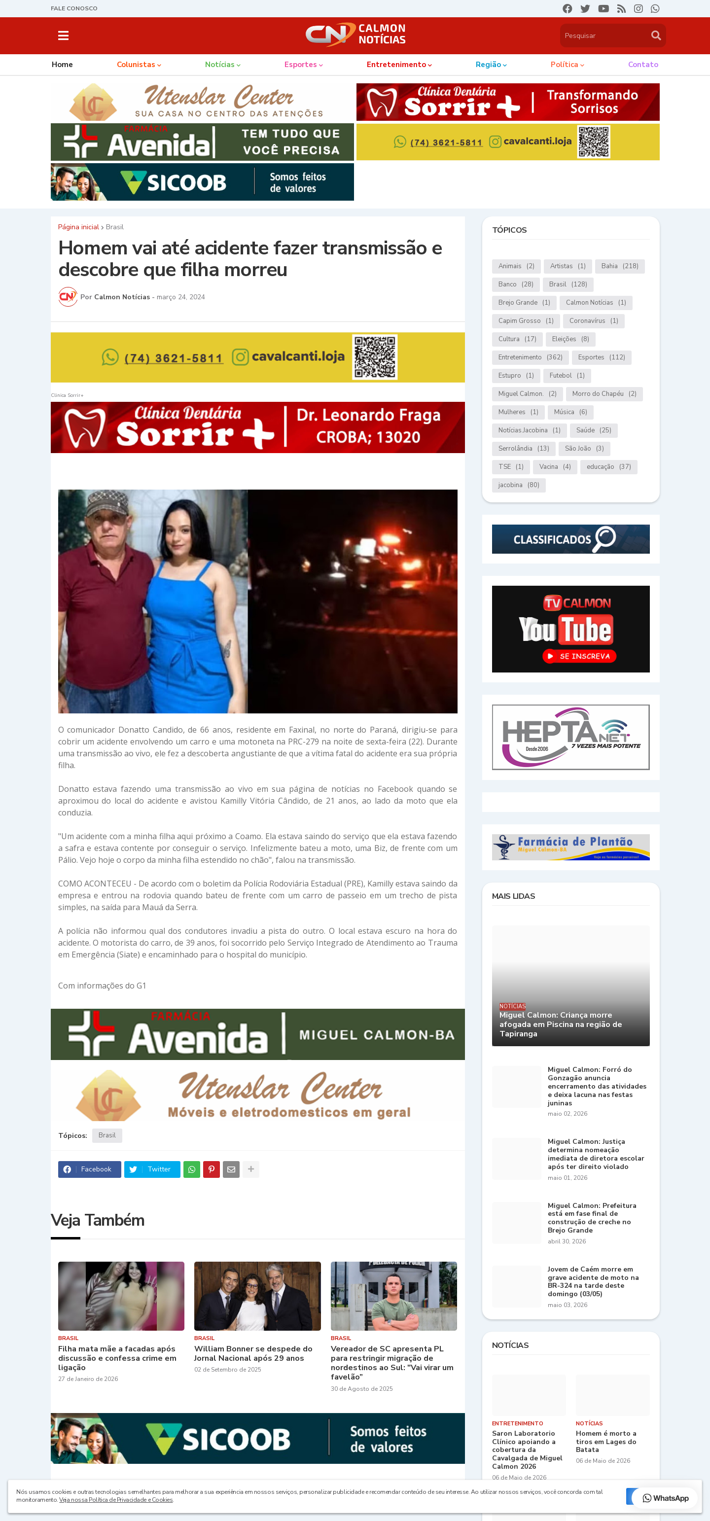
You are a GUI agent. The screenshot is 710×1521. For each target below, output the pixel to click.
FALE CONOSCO (74, 8)
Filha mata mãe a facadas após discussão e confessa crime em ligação (117, 1358)
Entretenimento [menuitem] (396, 65)
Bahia (620, 266)
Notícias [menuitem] (220, 65)
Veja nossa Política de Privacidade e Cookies (116, 1500)
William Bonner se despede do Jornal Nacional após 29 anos (253, 1353)
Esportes (601, 358)
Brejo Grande (524, 303)
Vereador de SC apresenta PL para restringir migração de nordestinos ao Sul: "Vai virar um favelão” (392, 1363)
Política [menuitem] (564, 65)
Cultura (517, 339)
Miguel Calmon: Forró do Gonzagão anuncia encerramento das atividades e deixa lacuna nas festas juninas (597, 1086)
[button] (63, 35)
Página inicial (78, 227)
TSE (511, 467)
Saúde (593, 431)
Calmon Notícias (596, 303)
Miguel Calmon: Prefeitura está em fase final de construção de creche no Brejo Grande (592, 1218)
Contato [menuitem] (643, 65)
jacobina (518, 485)
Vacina (555, 467)
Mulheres (518, 412)
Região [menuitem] (488, 65)
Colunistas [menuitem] (136, 65)
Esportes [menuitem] (300, 65)
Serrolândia (523, 449)
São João (584, 449)
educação (609, 467)
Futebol (567, 376)
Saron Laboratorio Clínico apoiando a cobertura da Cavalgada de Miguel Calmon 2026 (527, 1450)
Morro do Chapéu (604, 394)
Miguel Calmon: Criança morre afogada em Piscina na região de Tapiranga (560, 1025)
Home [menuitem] (62, 65)
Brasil (115, 227)
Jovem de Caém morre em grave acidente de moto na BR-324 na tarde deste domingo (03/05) (593, 1282)
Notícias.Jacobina (529, 431)
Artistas (568, 266)
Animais (516, 266)
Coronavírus (593, 321)
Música (570, 412)
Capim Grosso (526, 321)
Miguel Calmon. (527, 394)
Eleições (570, 339)
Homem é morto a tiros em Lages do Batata (606, 1442)
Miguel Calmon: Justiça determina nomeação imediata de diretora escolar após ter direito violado (596, 1154)
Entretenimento (530, 358)
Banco (515, 285)
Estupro (516, 376)
